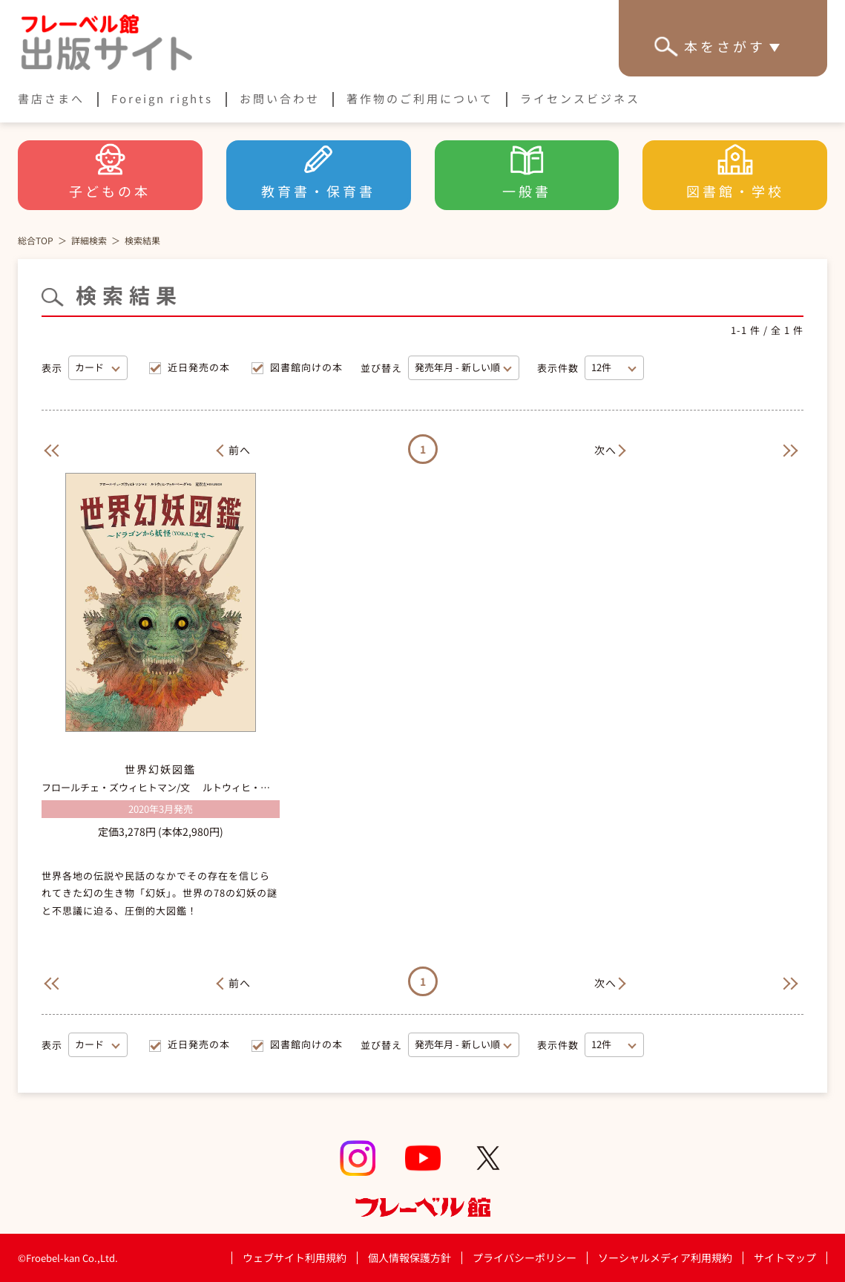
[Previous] (49, 448)
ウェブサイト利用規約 (294, 1257)
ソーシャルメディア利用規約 (665, 1257)
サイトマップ (785, 1257)
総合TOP (35, 240)
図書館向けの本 (306, 367)
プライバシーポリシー (524, 1258)
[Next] (612, 448)
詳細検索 (89, 240)
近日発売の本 (199, 367)
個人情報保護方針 (409, 1257)
